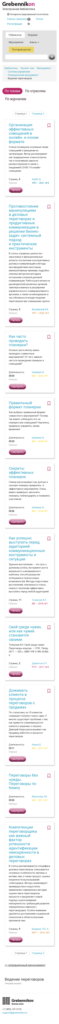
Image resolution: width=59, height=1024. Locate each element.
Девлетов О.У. (39, 663)
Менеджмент (44, 68)
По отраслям (35, 91)
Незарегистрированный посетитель (28, 14)
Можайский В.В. (40, 309)
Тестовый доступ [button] (21, 49)
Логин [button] (39, 19)
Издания (32, 35)
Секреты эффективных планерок (21, 472)
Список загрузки (19, 19)
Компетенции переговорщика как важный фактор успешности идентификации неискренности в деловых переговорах (24, 844)
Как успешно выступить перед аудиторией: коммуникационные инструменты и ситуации (27, 548)
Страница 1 (21, 113)
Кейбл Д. (36, 179)
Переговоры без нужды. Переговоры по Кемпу (23, 781)
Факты (34, 42)
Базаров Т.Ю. (39, 929)
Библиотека (11, 68)
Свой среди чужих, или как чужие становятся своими (25, 633)
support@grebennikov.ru (14, 1012)
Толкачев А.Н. (39, 600)
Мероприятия (16, 42)
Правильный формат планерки (25, 405)
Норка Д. (36, 744)
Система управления (19, 71)
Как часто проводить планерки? (18, 340)
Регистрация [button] (14, 23)
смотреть (17, 386)
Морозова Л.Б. (40, 796)
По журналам (15, 99)
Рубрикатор (15, 35)
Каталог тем (27, 68)
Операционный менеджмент (23, 75)
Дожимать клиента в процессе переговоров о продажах (22, 698)
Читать (15, 190)
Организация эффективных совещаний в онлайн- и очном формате (23, 133)
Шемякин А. (38, 372)
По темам (12, 91)
